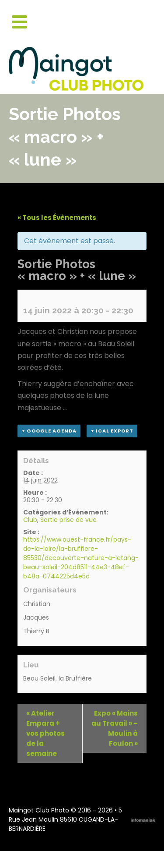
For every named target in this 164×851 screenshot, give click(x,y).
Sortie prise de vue (68, 519)
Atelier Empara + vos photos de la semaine (45, 733)
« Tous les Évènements (56, 217)
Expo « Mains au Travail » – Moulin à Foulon (114, 728)
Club (30, 519)
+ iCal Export (112, 430)
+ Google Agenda (49, 430)
